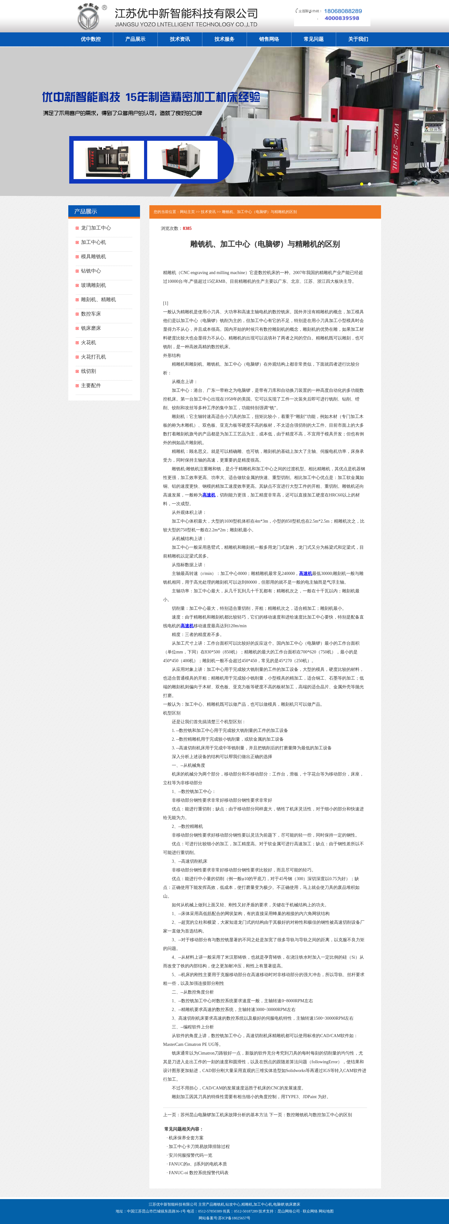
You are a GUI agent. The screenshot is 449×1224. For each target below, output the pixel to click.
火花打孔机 (93, 356)
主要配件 (91, 385)
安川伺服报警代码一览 (190, 1155)
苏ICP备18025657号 (234, 1218)
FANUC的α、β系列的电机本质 (198, 1164)
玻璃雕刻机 (93, 285)
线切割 (88, 371)
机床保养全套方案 (186, 1138)
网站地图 (326, 1211)
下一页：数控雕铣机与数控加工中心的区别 (310, 1115)
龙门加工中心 (96, 227)
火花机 (88, 342)
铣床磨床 (91, 328)
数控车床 (91, 313)
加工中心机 (93, 242)
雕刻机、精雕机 (98, 299)
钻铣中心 (91, 270)
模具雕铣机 (93, 256)
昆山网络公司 (289, 1211)
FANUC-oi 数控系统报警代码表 (198, 1172)
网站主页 (187, 212)
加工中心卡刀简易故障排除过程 (199, 1146)
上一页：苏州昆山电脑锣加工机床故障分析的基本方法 (215, 1115)
